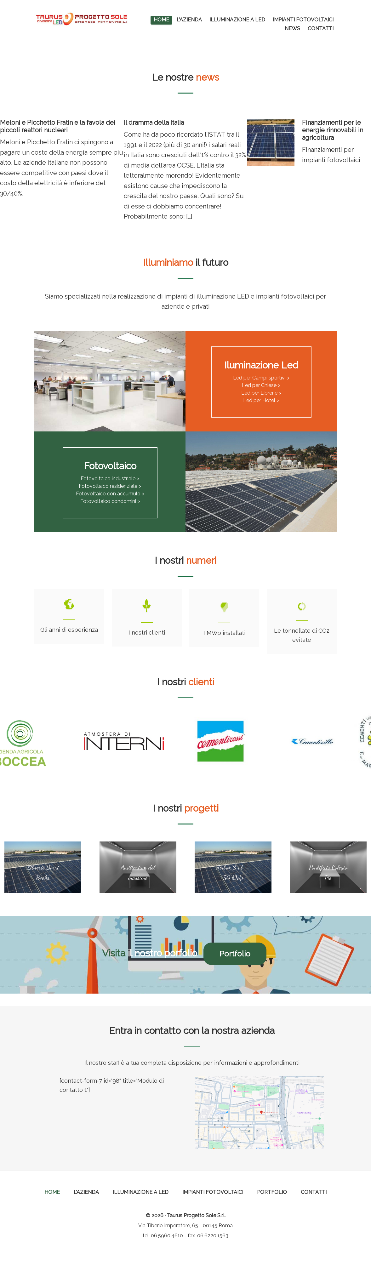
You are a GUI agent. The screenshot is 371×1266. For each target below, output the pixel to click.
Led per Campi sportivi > (261, 378)
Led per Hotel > (261, 400)
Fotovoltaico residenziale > (110, 486)
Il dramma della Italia (154, 122)
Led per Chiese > (261, 385)
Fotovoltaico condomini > (110, 501)
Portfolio (237, 953)
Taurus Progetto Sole (81, 18)
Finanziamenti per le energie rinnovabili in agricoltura (332, 130)
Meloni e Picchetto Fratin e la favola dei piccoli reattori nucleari (57, 126)
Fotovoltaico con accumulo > (110, 494)
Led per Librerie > (261, 393)
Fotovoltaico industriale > (110, 479)
